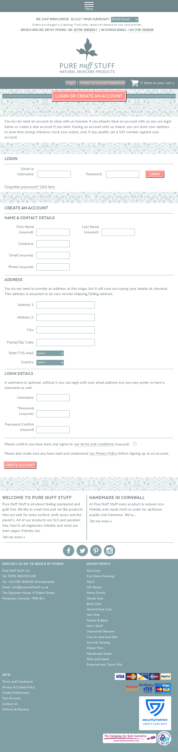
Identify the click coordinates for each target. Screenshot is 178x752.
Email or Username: (25, 171)
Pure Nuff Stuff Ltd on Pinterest (96, 550)
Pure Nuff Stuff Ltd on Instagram (109, 550)
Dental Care (95, 598)
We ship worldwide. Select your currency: (73, 19)
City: (30, 330)
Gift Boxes (94, 587)
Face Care (94, 571)
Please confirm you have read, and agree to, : (67, 444)
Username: (25, 398)
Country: (27, 362)
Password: (94, 174)
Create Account (19, 465)
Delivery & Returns (15, 709)
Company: (26, 244)
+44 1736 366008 (141, 30)
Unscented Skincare (100, 631)
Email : (21, 255)
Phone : (21, 267)
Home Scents (96, 593)
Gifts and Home (98, 659)
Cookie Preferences (15, 693)
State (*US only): (21, 353)
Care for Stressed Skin (102, 637)
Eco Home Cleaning (100, 576)
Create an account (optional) (102, 83)
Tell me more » (13, 537)
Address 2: (25, 317)
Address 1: (26, 305)
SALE (90, 582)
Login (70, 83)
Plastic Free (95, 648)
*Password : (25, 411)
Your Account (11, 698)
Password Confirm (19, 427)
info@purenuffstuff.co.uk (30, 587)
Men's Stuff (95, 626)
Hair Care (93, 615)
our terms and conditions (94, 444)
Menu (89, 5)
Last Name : (90, 229)
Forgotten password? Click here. (30, 187)
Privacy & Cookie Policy (18, 687)
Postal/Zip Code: (20, 342)
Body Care (94, 604)
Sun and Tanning (98, 642)
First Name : (25, 229)
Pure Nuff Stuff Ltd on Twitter (82, 550)
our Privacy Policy (103, 453)
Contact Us (10, 704)
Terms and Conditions (17, 682)
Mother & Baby (97, 620)
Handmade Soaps (99, 654)
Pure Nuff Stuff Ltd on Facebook (68, 550)
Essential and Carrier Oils (104, 665)
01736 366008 (84, 30)
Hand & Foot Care (99, 609)
